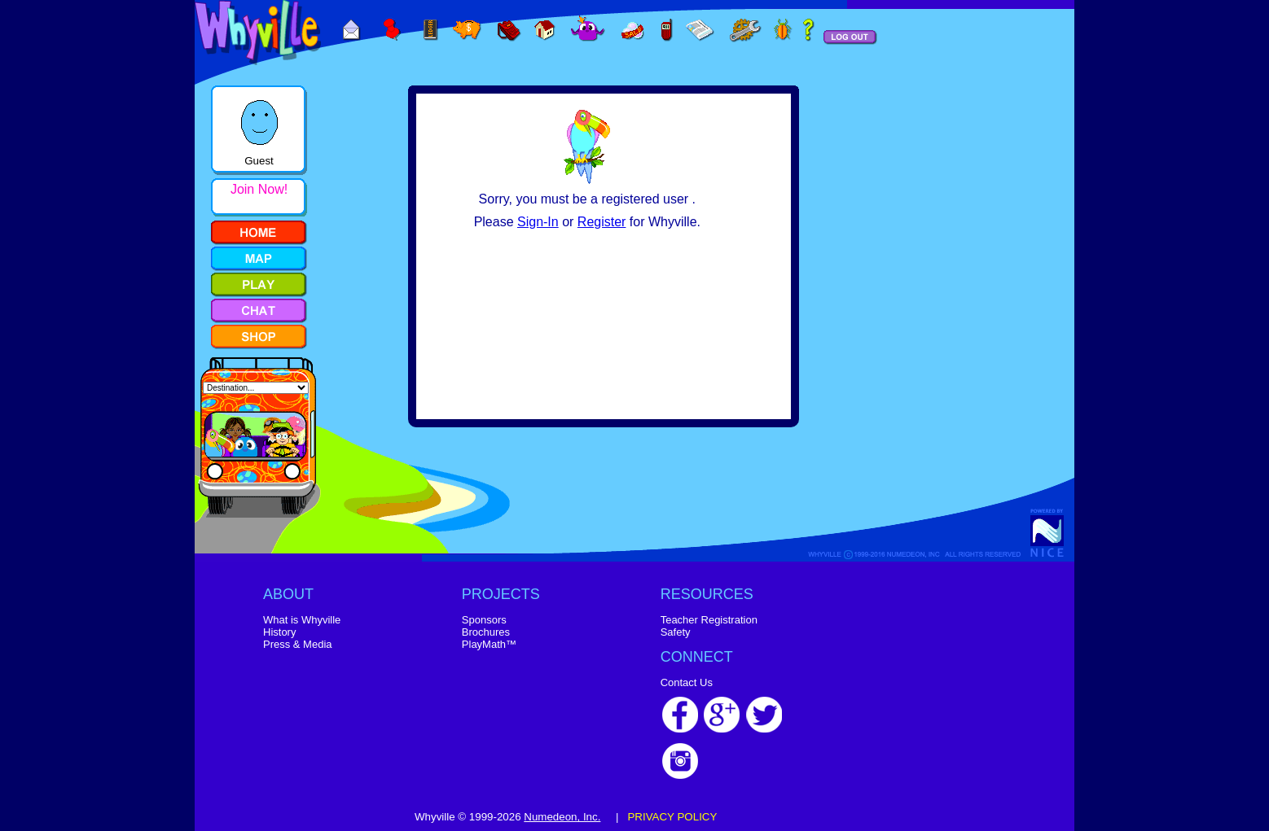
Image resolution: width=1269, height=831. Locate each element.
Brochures (486, 632)
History (279, 632)
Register (601, 222)
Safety (676, 632)
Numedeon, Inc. (562, 817)
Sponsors (484, 620)
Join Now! (259, 189)
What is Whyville (301, 620)
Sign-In (538, 222)
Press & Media (297, 644)
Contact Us (687, 682)
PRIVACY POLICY (672, 817)
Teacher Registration (709, 620)
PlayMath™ (489, 644)
